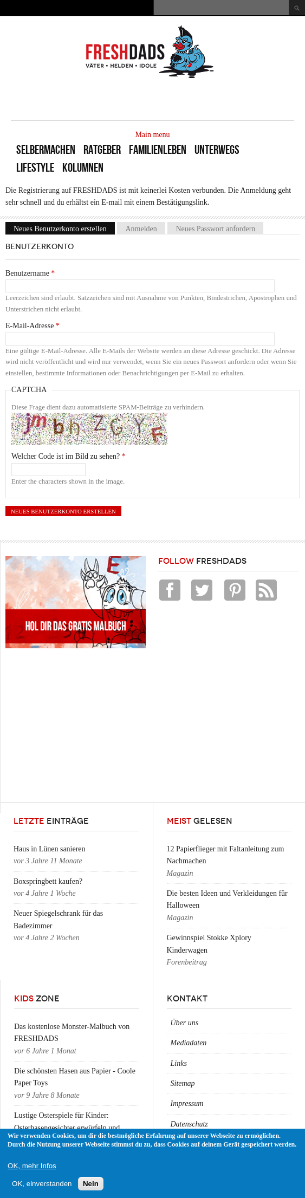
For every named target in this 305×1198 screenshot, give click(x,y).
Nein (91, 1184)
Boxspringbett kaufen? (48, 881)
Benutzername (30, 273)
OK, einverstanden (42, 1184)
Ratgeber (102, 150)
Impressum (187, 1103)
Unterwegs (216, 150)
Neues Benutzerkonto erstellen (64, 228)
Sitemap (183, 1083)
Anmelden (141, 228)
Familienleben (157, 150)
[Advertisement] (167, 98)
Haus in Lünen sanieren (50, 849)
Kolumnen (82, 167)
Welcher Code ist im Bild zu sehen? (68, 456)
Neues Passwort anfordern (215, 228)
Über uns (185, 1023)
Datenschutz (189, 1124)
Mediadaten (189, 1043)
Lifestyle (35, 167)
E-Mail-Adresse (32, 326)
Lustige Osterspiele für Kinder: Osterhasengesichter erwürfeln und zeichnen (67, 1127)
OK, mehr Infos (32, 1166)
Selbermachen (45, 150)
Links (179, 1063)
